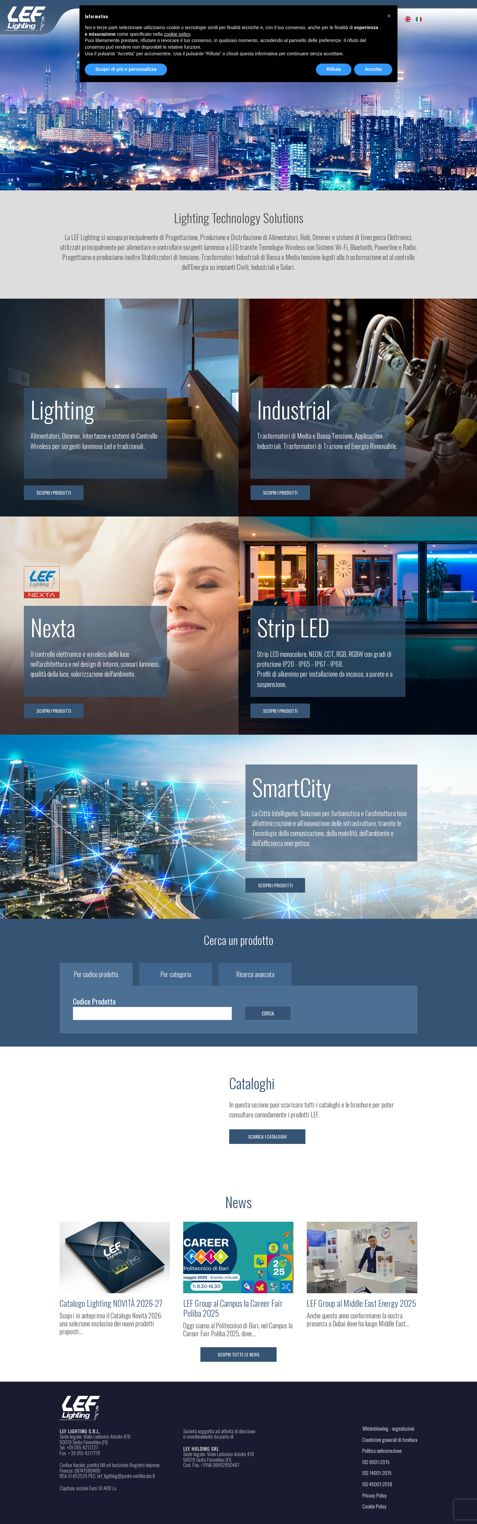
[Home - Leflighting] (39, 17)
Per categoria (175, 974)
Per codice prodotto (96, 974)
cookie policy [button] (177, 34)
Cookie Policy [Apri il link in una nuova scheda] (374, 1506)
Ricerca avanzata (255, 974)
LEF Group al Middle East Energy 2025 (361, 1303)
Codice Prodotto (94, 1001)
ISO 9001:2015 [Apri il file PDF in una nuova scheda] (376, 1461)
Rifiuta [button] (334, 69)
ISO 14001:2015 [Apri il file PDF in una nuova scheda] (377, 1472)
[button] (389, 16)
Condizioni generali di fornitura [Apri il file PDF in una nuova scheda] (389, 1439)
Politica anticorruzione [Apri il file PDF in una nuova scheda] (382, 1450)
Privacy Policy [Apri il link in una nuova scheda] (374, 1495)
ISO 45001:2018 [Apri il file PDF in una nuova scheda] (377, 1484)
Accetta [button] (373, 69)
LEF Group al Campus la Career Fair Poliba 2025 (233, 1308)
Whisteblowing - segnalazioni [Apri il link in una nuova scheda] (388, 1428)
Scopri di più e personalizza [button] (125, 69)
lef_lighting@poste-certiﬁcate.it (126, 1476)
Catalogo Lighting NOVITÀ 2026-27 (111, 1303)
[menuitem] (407, 19)
